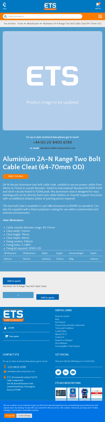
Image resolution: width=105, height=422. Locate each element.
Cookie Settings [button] (24, 416)
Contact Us (59, 337)
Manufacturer (33, 23)
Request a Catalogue (64, 340)
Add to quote (14, 281)
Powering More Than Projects (67, 346)
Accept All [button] (10, 416)
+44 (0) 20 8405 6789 (52, 142)
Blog (57, 319)
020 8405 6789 (17, 367)
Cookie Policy (60, 331)
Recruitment (60, 322)
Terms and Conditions (64, 328)
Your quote (12, 336)
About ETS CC (61, 334)
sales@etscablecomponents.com (57, 148)
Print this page (15, 176)
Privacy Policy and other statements (70, 325)
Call (5, 9)
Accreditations (61, 343)
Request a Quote (62, 316)
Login (9, 328)
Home (20, 23)
